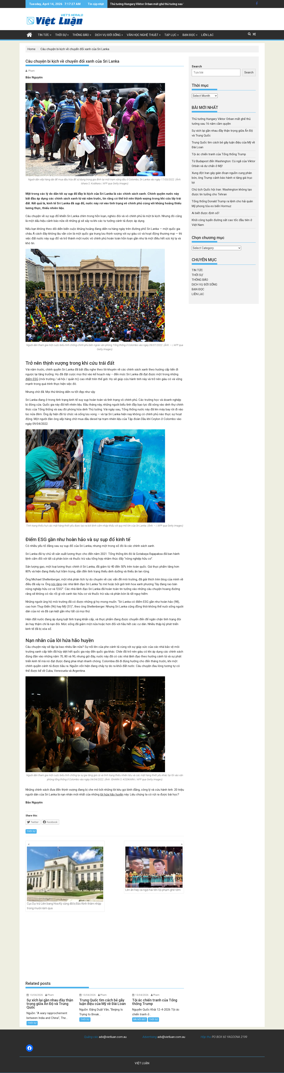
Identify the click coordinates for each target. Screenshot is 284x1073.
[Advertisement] (105, 946)
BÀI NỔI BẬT (139, 1019)
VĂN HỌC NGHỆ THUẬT (142, 35)
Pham (31, 70)
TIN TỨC (43, 35)
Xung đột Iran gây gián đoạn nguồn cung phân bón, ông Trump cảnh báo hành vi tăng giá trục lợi (172, 4)
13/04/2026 (36, 995)
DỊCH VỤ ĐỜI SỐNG (108, 35)
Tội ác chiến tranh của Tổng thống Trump (219, 154)
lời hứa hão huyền (111, 794)
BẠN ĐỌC (189, 35)
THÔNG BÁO (81, 35)
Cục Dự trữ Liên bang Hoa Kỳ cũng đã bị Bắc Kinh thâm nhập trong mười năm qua (65, 878)
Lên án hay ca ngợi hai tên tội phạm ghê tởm (154, 869)
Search (197, 66)
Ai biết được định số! (205, 213)
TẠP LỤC (170, 35)
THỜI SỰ (60, 35)
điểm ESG (32, 379)
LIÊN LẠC (207, 35)
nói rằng (56, 584)
